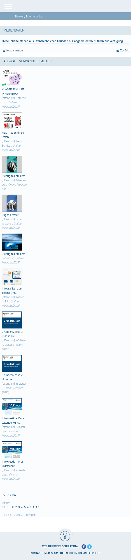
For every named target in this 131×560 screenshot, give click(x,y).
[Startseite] (73, 6)
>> (37, 507)
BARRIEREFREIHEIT (90, 553)
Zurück (124, 50)
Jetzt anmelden (15, 50)
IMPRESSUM (51, 553)
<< (3, 507)
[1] (12, 507)
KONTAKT (36, 553)
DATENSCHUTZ (68, 553)
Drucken (11, 495)
